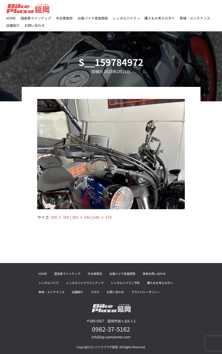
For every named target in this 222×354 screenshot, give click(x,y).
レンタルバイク (126, 18)
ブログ (95, 292)
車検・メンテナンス (195, 18)
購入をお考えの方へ (159, 18)
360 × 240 (81, 217)
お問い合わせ (34, 25)
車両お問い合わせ (154, 273)
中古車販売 (64, 18)
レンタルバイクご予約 (125, 283)
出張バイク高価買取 (93, 18)
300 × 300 (60, 217)
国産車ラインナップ (36, 18)
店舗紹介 (13, 25)
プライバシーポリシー (145, 292)
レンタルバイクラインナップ (85, 283)
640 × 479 (102, 217)
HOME (11, 18)
